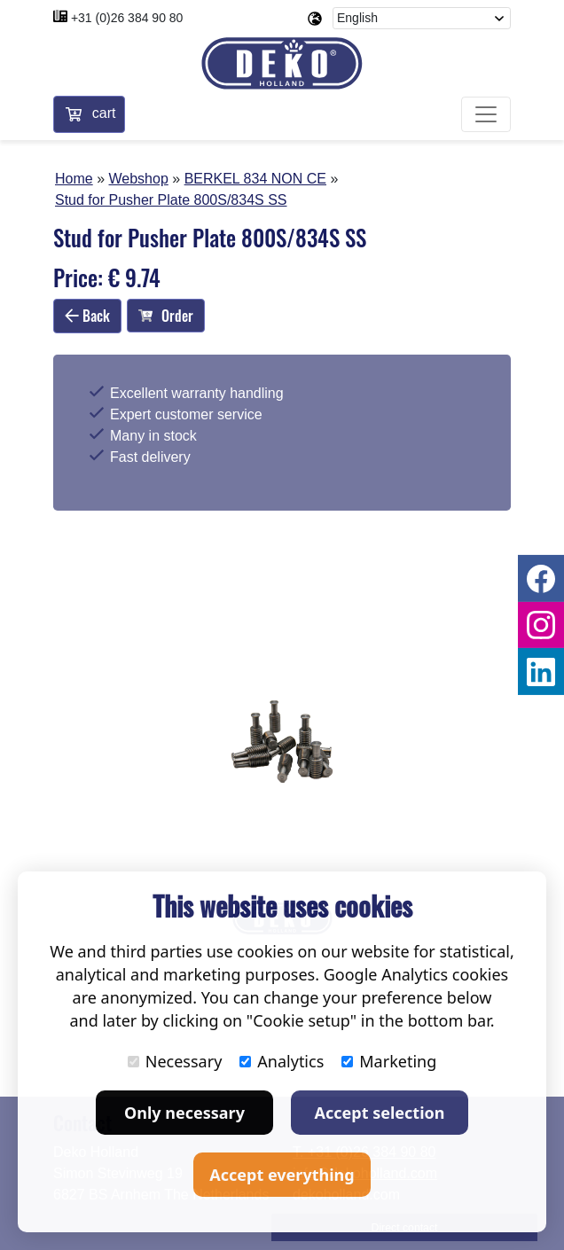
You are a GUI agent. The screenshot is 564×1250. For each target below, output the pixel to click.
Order (165, 316)
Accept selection (380, 1112)
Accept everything (281, 1174)
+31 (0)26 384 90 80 (127, 18)
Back (87, 316)
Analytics (281, 1061)
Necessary (175, 1061)
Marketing (388, 1061)
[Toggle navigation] (486, 115)
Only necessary (184, 1112)
